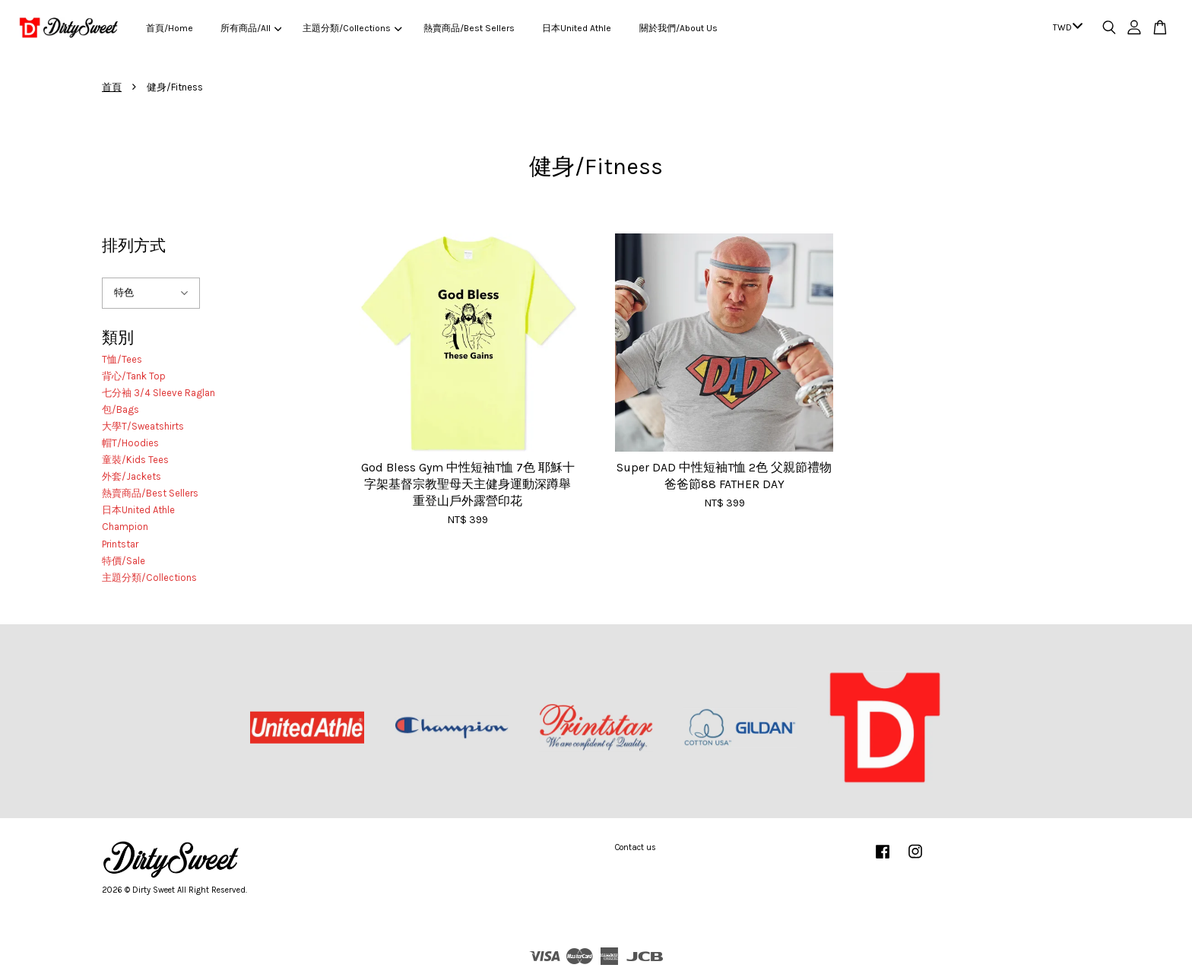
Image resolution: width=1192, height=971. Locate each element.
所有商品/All (250, 28)
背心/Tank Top (134, 376)
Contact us (635, 847)
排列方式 (134, 245)
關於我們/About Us (678, 28)
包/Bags (120, 409)
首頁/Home (169, 28)
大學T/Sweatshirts (143, 426)
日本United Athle (576, 28)
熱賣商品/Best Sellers (469, 28)
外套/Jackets (131, 476)
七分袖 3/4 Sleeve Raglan (158, 392)
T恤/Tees (122, 359)
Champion (125, 526)
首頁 (112, 87)
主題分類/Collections (352, 28)
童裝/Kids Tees (135, 459)
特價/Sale (123, 560)
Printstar (120, 544)
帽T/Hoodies (130, 443)
